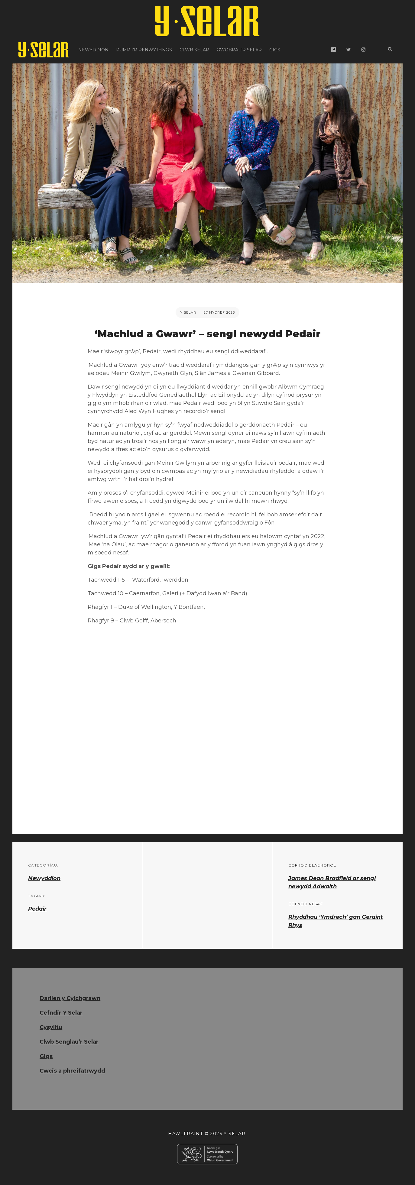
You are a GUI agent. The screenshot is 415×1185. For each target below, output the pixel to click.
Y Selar (188, 312)
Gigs (274, 50)
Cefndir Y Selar (61, 1012)
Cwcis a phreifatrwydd (72, 1070)
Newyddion (93, 50)
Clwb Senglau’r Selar (69, 1041)
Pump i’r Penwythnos (144, 50)
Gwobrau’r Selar (239, 50)
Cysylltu (51, 1027)
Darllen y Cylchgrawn (70, 998)
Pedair (37, 909)
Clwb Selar (194, 50)
